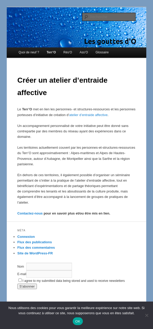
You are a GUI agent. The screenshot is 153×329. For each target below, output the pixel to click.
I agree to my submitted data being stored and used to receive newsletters (71, 281)
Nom (20, 266)
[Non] (146, 315)
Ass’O (84, 52)
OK (77, 321)
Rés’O (67, 52)
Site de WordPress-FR (35, 253)
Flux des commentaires (36, 247)
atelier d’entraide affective (88, 115)
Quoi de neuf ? (29, 52)
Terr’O (51, 52)
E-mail (21, 274)
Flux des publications (34, 242)
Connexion (26, 237)
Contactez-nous (30, 213)
